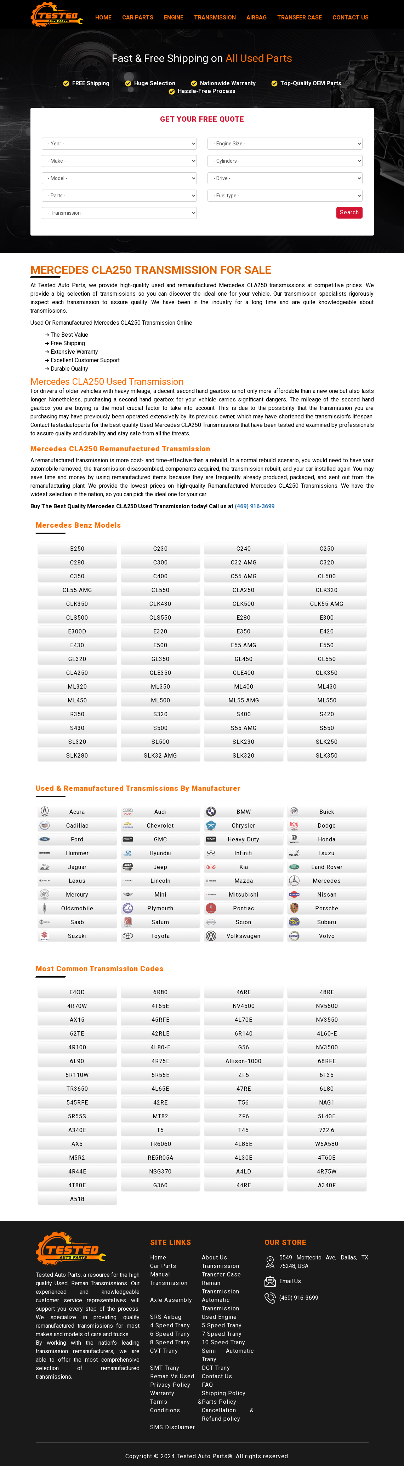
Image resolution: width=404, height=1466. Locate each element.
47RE (244, 1088)
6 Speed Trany (170, 1334)
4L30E (243, 1157)
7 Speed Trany (222, 1334)
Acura (62, 811)
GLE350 (160, 673)
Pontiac (230, 908)
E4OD (77, 992)
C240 (244, 548)
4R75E (161, 1061)
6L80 (327, 1088)
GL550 (327, 659)
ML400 (244, 686)
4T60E (327, 1157)
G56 (243, 1047)
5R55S (77, 1116)
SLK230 (244, 741)
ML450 (77, 700)
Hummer (64, 853)
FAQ (207, 1384)
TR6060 (160, 1144)
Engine (173, 17)
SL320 (77, 741)
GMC (145, 839)
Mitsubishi (232, 894)
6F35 (327, 1075)
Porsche (314, 908)
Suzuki (63, 936)
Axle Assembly (171, 1300)
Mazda (229, 880)
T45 (243, 1130)
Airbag (256, 17)
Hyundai (147, 853)
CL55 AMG (77, 590)
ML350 (160, 686)
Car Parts (137, 17)
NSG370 (160, 1171)
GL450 (244, 659)
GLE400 (244, 673)
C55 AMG (244, 576)
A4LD (243, 1171)
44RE (244, 1185)
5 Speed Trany (222, 1325)
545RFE (77, 1102)
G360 (160, 1185)
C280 (77, 562)
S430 (77, 728)
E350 (244, 631)
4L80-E (160, 1047)
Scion (229, 922)
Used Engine (219, 1317)
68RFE (327, 1061)
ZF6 (243, 1116)
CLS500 (77, 617)
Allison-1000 (244, 1061)
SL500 (161, 741)
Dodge (312, 825)
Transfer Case (299, 17)
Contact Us (350, 17)
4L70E (243, 1019)
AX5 (77, 1144)
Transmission (215, 17)
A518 (77, 1199)
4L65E (160, 1088)
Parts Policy (219, 1401)
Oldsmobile (66, 908)
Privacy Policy (170, 1384)
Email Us (290, 1281)
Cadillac (64, 825)
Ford (61, 839)
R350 (77, 714)
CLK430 (160, 604)
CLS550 (160, 617)
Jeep (145, 867)
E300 (327, 617)
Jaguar (63, 867)
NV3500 (327, 1047)
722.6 (327, 1130)
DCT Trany (216, 1367)
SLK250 (327, 741)
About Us (214, 1257)
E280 (244, 617)
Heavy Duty (233, 839)
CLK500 (244, 604)
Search (349, 212)
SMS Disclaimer (172, 1427)
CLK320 (327, 590)
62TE (77, 1033)
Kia (227, 867)
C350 (77, 576)
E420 (327, 631)
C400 (160, 576)
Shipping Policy (224, 1393)
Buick (312, 811)
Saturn (146, 922)
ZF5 (243, 1075)
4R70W (77, 1006)
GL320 (77, 659)
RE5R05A (160, 1157)
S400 (244, 714)
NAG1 (327, 1102)
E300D (77, 631)
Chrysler (231, 825)
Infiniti (229, 853)
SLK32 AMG (160, 755)
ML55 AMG (243, 700)
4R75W (327, 1171)
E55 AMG (243, 645)
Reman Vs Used (172, 1376)
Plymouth (148, 908)
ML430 (327, 686)
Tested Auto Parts (202, 1456)
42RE (160, 1102)
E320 (160, 631)
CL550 (161, 590)
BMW (228, 811)
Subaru (313, 922)
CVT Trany (164, 1351)
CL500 (327, 576)
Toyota (146, 936)
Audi (145, 811)
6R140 (244, 1033)
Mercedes (315, 880)
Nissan (313, 894)
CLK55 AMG (326, 604)
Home (103, 17)
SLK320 (244, 755)
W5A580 (326, 1144)
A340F (327, 1185)
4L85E (243, 1144)
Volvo (312, 936)
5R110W (77, 1075)
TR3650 (77, 1088)
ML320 (77, 686)
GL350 (161, 659)
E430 (77, 645)
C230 (160, 548)
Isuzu (312, 853)
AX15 (77, 1019)
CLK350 (77, 604)
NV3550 (327, 1019)
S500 (160, 728)
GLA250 (77, 673)
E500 (160, 645)
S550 (327, 728)
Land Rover (316, 867)
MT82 (161, 1116)
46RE (244, 992)
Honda (312, 839)
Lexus (62, 880)
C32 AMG (244, 562)
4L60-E (327, 1033)
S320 (160, 714)
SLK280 (77, 755)
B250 (77, 548)
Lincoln (147, 880)
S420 (327, 714)
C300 (160, 562)
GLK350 (327, 673)
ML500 (160, 700)
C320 (327, 562)
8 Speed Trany (170, 1342)
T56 (243, 1102)
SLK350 (327, 755)
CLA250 (244, 590)
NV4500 (244, 1006)
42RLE (161, 1033)
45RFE (161, 1019)
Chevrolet (148, 825)
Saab (61, 922)
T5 (160, 1130)
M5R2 (77, 1157)
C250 (327, 548)
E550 (327, 645)
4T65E (160, 1006)
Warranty (162, 1393)
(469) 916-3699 (254, 506)
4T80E (77, 1185)
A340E (77, 1130)
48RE (327, 992)
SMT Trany (165, 1367)
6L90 (77, 1061)
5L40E (327, 1116)
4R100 (77, 1047)
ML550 (327, 700)
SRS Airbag (166, 1317)
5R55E (161, 1075)
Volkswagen (233, 936)
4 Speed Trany (170, 1325)
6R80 (160, 992)
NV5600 (327, 1006)
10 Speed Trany (223, 1342)
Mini (145, 894)
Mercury (64, 894)
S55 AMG (244, 728)
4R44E (77, 1171)
